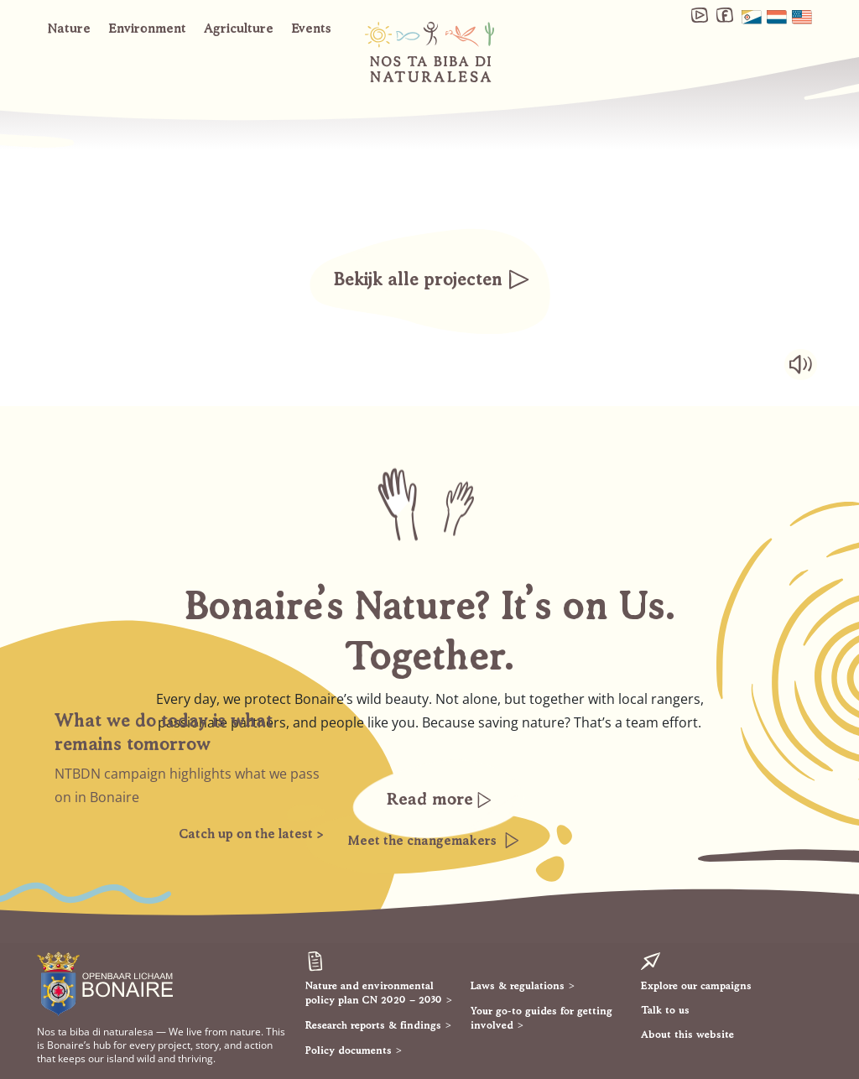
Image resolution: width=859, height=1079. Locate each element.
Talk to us (665, 1009)
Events (311, 27)
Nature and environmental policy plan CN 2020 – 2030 (373, 992)
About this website (687, 1033)
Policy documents (348, 1049)
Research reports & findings (373, 1024)
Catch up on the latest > (251, 833)
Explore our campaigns (696, 985)
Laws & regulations (518, 985)
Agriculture (238, 27)
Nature (69, 27)
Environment (147, 27)
